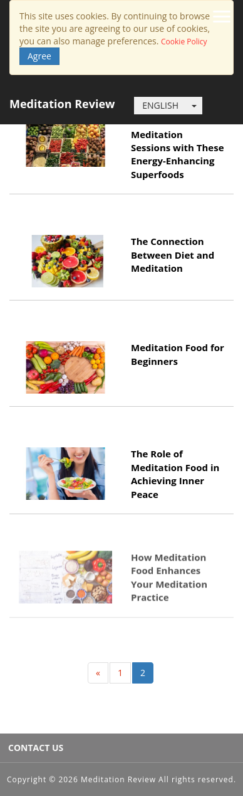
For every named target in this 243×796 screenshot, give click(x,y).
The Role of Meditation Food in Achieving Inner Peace (175, 473)
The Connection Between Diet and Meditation (172, 254)
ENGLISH (160, 105)
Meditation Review (62, 103)
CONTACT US (35, 748)
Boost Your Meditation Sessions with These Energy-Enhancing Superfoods (177, 147)
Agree (39, 56)
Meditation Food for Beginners (177, 354)
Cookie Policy (184, 41)
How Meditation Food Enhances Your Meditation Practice (169, 575)
